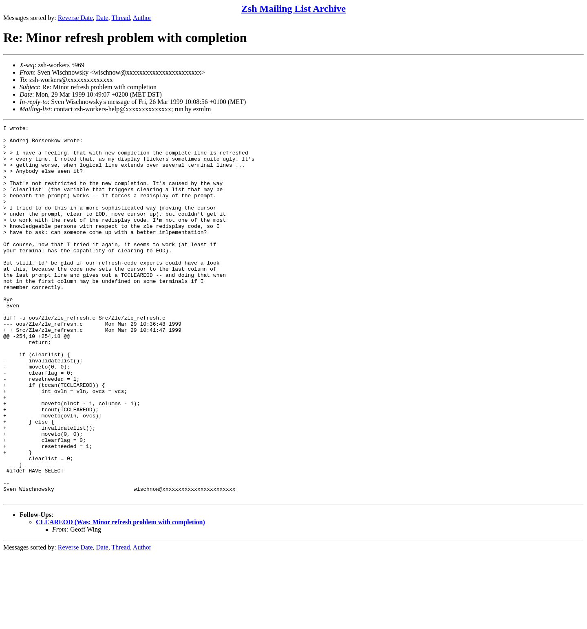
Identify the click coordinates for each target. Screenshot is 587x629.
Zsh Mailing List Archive (293, 8)
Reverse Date (75, 17)
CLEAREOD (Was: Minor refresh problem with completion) (120, 596)
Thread (120, 17)
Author (142, 17)
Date (102, 17)
